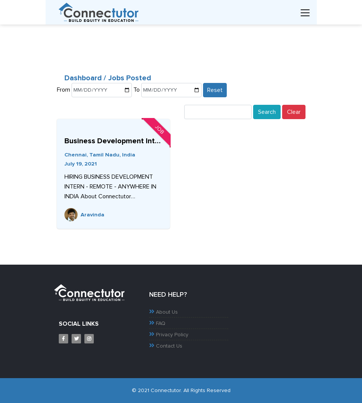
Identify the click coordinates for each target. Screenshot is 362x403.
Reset (215, 90)
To (136, 90)
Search (267, 112)
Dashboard (84, 78)
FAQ (160, 323)
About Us (167, 312)
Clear (294, 112)
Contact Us (169, 346)
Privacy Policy (172, 334)
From (63, 90)
